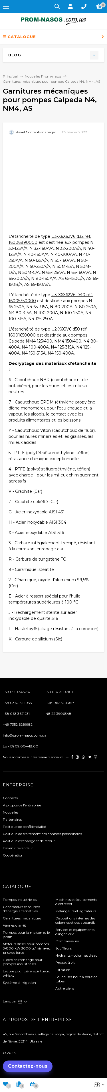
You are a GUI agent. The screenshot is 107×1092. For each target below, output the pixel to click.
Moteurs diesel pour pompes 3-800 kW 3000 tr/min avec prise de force (27, 948)
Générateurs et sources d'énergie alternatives (21, 909)
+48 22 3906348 (57, 713)
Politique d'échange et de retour (29, 841)
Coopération (13, 855)
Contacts (10, 798)
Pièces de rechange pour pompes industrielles (23, 962)
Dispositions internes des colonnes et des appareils (75, 920)
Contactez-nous (27, 1066)
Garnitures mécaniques (22, 918)
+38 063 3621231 (16, 713)
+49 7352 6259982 (18, 724)
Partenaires (12, 819)
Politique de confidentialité (24, 826)
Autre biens (64, 988)
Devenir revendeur (18, 848)
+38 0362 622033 (17, 703)
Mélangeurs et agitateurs (75, 911)
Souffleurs (63, 948)
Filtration (62, 970)
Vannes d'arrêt (14, 925)
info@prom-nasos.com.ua (24, 735)
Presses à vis (65, 962)
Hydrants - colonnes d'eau (76, 955)
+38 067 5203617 (60, 703)
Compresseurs (67, 941)
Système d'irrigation (19, 982)
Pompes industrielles (20, 899)
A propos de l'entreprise (22, 805)
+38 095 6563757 (17, 692)
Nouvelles (10, 812)
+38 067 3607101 (59, 692)
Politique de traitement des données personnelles (42, 834)
